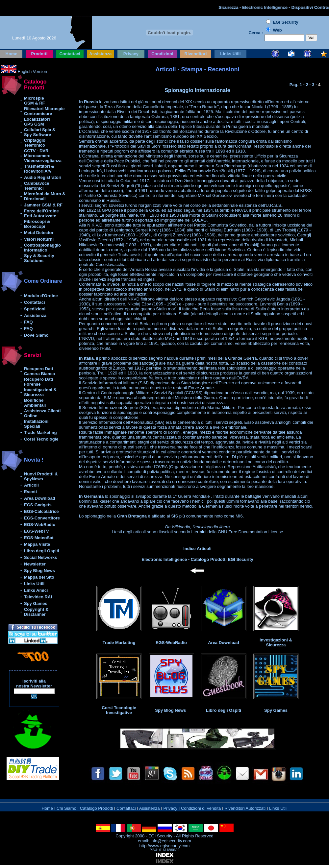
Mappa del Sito (39, 577)
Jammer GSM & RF (43, 205)
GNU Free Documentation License (250, 531)
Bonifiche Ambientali (35, 403)
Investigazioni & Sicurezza (40, 392)
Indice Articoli (197, 548)
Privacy (131, 53)
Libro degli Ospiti (41, 550)
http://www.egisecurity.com (164, 845)
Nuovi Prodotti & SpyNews (41, 476)
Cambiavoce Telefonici (36, 186)
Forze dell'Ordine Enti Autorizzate (41, 213)
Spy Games (35, 603)
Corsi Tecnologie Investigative (119, 710)
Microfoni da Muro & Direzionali (44, 196)
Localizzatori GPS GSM (37, 122)
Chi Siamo (66, 808)
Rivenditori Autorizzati (245, 808)
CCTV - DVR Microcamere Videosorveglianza (43, 155)
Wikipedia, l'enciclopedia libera (201, 526)
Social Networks (40, 557)
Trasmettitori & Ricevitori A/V (39, 169)
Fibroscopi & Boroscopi (37, 224)
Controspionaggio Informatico (42, 247)
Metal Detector (39, 232)
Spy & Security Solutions (39, 258)
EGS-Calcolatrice (41, 511)
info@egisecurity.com (170, 840)
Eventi (30, 491)
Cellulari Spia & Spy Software (39, 132)
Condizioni (162, 53)
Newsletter (35, 564)
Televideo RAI (38, 596)
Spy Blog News (39, 570)
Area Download (39, 498)
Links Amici (36, 590)
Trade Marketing (40, 432)
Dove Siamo (36, 335)
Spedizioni (34, 308)
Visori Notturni (39, 239)
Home (11, 53)
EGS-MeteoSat (39, 537)
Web (277, 30)
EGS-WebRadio (39, 524)
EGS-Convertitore (42, 518)
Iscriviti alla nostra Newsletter (34, 683)
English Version (31, 71)
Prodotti (39, 53)
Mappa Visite (37, 544)
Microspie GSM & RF (34, 101)
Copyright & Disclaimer (36, 612)
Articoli (31, 485)
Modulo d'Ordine (41, 295)
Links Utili (230, 53)
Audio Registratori (42, 177)
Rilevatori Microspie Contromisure (44, 111)
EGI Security (160, 835)
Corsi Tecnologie (41, 439)
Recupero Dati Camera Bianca (39, 371)
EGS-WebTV (36, 531)
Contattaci (69, 53)
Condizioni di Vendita (201, 808)
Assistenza (100, 53)
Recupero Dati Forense (38, 382)
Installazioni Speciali (36, 424)
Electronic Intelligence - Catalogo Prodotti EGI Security (197, 559)
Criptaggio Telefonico (34, 143)
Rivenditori (196, 53)
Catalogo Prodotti (96, 808)
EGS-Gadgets (38, 504)
